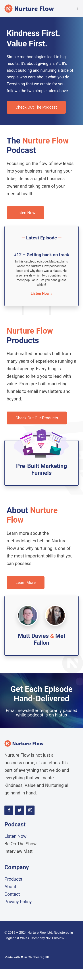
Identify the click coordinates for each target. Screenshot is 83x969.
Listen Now (15, 836)
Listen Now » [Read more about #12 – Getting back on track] (41, 293)
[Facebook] (8, 810)
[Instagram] (30, 810)
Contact (12, 894)
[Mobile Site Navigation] (78, 9)
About (10, 886)
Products (13, 879)
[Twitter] (19, 810)
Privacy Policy (18, 901)
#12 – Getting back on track (41, 254)
